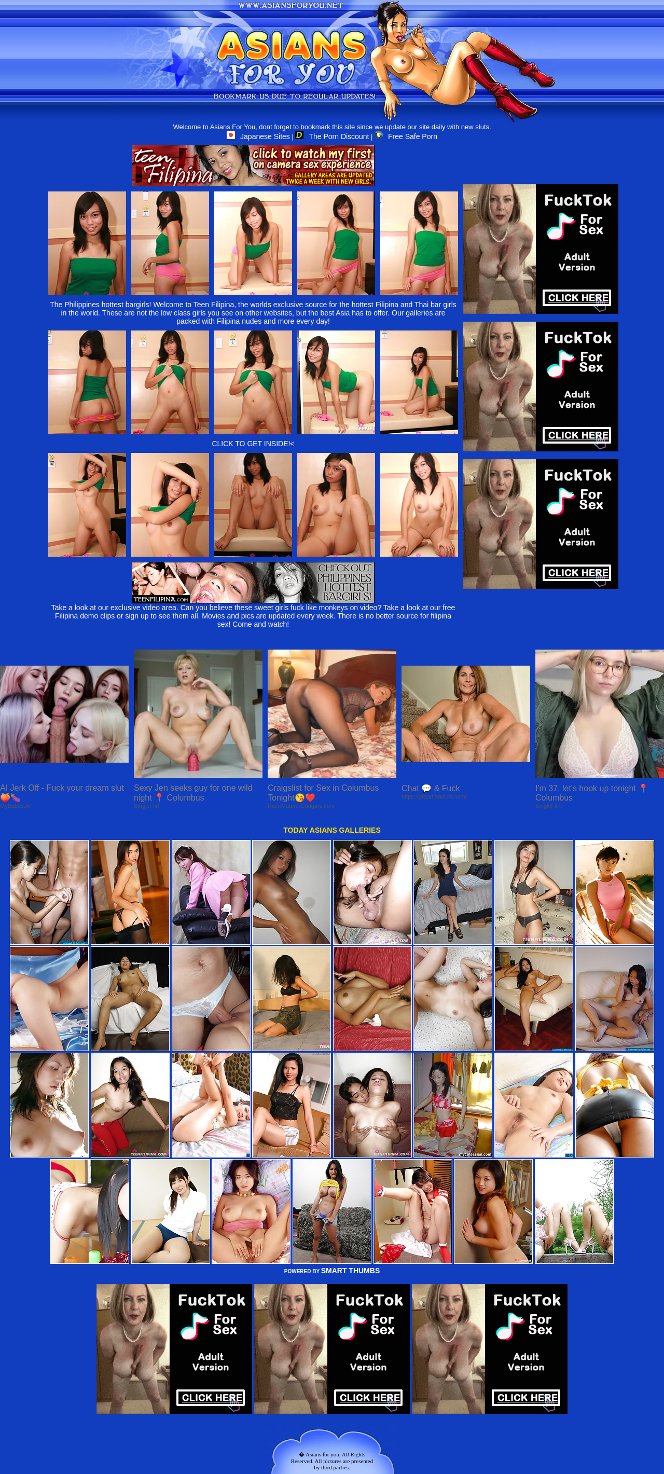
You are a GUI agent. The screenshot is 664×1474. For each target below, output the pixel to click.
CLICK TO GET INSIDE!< (253, 443)
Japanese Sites (258, 136)
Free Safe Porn (406, 136)
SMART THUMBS (350, 1270)
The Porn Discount (332, 136)
